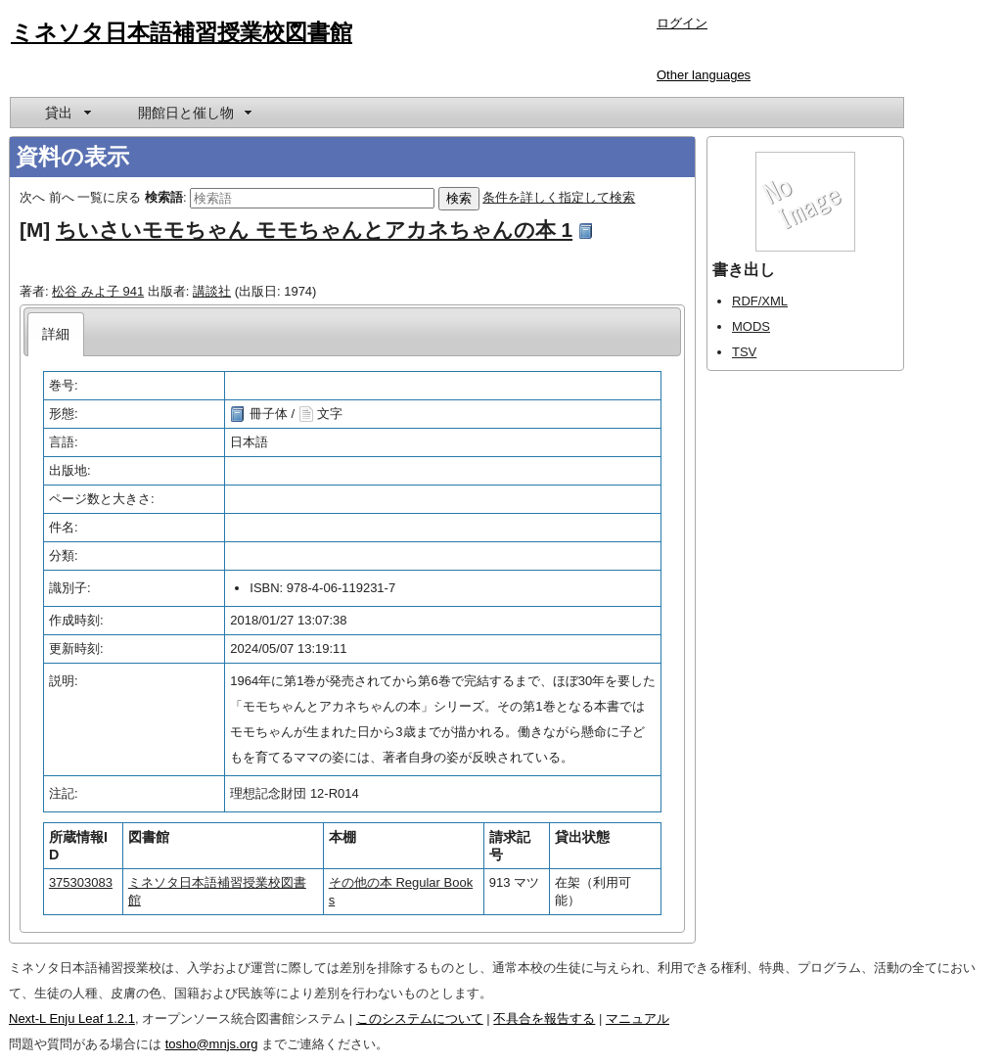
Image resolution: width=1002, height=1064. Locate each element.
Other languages (704, 75)
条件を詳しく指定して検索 (558, 197)
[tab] (56, 334)
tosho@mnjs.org (211, 1044)
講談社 (212, 291)
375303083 (81, 882)
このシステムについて (419, 1018)
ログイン (682, 23)
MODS (751, 326)
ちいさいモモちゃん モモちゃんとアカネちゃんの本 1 (314, 229)
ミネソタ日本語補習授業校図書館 (181, 32)
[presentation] (56, 334)
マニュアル (637, 1018)
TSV (744, 352)
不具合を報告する (544, 1018)
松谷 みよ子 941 (98, 291)
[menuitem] (66, 112)
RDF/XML (760, 301)
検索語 (164, 197)
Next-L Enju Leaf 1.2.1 (72, 1018)
